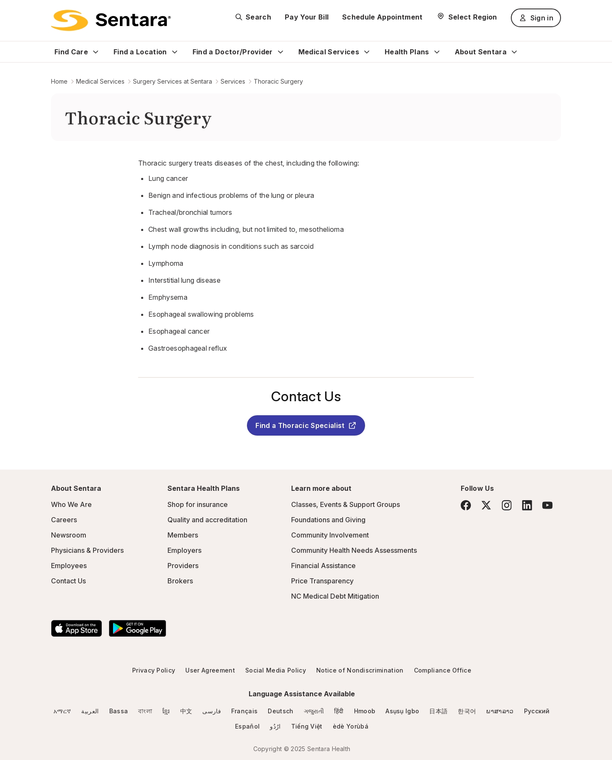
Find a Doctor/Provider (233, 52)
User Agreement (210, 670)
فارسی (211, 711)
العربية (90, 711)
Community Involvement (330, 535)
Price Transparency (322, 581)
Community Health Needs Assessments (354, 550)
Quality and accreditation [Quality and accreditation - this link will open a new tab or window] (207, 519)
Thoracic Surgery (278, 81)
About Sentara (481, 52)
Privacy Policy (153, 670)
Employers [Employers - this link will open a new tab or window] (184, 550)
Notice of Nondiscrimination (360, 670)
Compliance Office (442, 670)
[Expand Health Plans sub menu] (437, 52)
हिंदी (339, 711)
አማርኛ (62, 711)
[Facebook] (466, 505)
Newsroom (68, 535)
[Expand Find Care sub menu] (95, 52)
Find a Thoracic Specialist (305, 425)
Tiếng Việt (307, 726)
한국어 (467, 711)
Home (59, 81)
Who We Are (71, 504)
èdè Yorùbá (350, 726)
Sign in (535, 18)
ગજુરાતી (314, 711)
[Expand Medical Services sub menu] (367, 52)
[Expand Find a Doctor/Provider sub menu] (280, 52)
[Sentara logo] (111, 20)
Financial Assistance (323, 565)
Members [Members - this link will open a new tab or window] (182, 535)
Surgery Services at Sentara (172, 81)
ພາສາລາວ (499, 711)
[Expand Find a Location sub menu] (174, 52)
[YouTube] (547, 505)
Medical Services (328, 52)
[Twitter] (486, 505)
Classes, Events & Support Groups (345, 504)
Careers (64, 519)
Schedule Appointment (382, 17)
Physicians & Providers (87, 550)
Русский (537, 711)
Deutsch (280, 711)
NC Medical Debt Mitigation (335, 596)
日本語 (438, 711)
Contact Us (68, 581)
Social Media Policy (275, 670)
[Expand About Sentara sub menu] (514, 52)
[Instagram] (507, 505)
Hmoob (365, 711)
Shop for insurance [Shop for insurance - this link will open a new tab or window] (197, 504)
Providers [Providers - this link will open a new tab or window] (182, 565)
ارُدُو (275, 726)
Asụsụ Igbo (402, 711)
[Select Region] (466, 16)
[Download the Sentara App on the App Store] (76, 628)
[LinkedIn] (527, 505)
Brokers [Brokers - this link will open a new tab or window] (180, 581)
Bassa (118, 711)
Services (233, 81)
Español (247, 726)
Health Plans (407, 52)
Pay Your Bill (307, 17)
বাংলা (145, 711)
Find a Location (140, 52)
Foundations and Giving (328, 519)
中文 (186, 711)
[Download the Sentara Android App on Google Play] (137, 628)
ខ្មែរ (166, 711)
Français (244, 711)
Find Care (71, 52)
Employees (69, 565)
